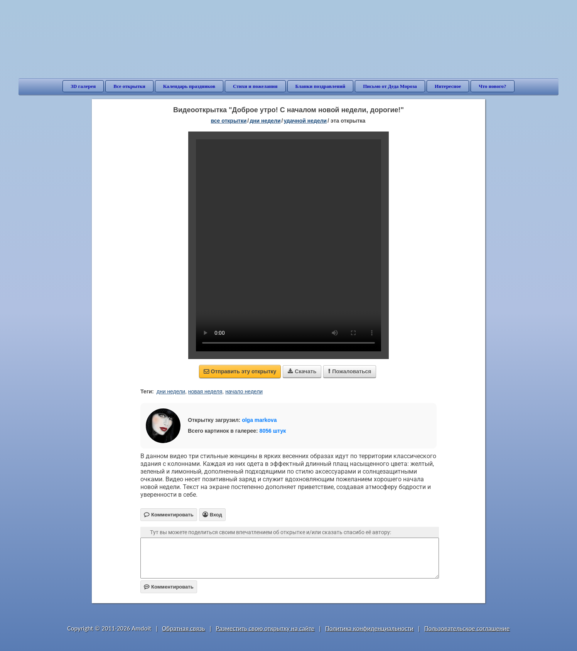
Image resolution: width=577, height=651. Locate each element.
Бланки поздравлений (320, 86)
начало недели (244, 391)
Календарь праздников (189, 86)
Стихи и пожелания (255, 86)
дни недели (265, 121)
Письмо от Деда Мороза (390, 86)
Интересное (448, 86)
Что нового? (492, 86)
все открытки (229, 121)
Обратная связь (183, 628)
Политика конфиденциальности (369, 628)
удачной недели (305, 121)
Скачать (302, 371)
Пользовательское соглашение (467, 628)
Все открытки (129, 86)
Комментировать (169, 587)
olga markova (259, 420)
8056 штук (273, 431)
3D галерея (83, 86)
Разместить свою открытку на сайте (265, 628)
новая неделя (205, 391)
